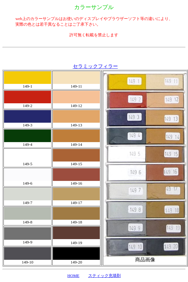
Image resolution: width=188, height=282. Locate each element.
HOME (73, 275)
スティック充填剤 (104, 275)
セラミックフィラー (95, 66)
